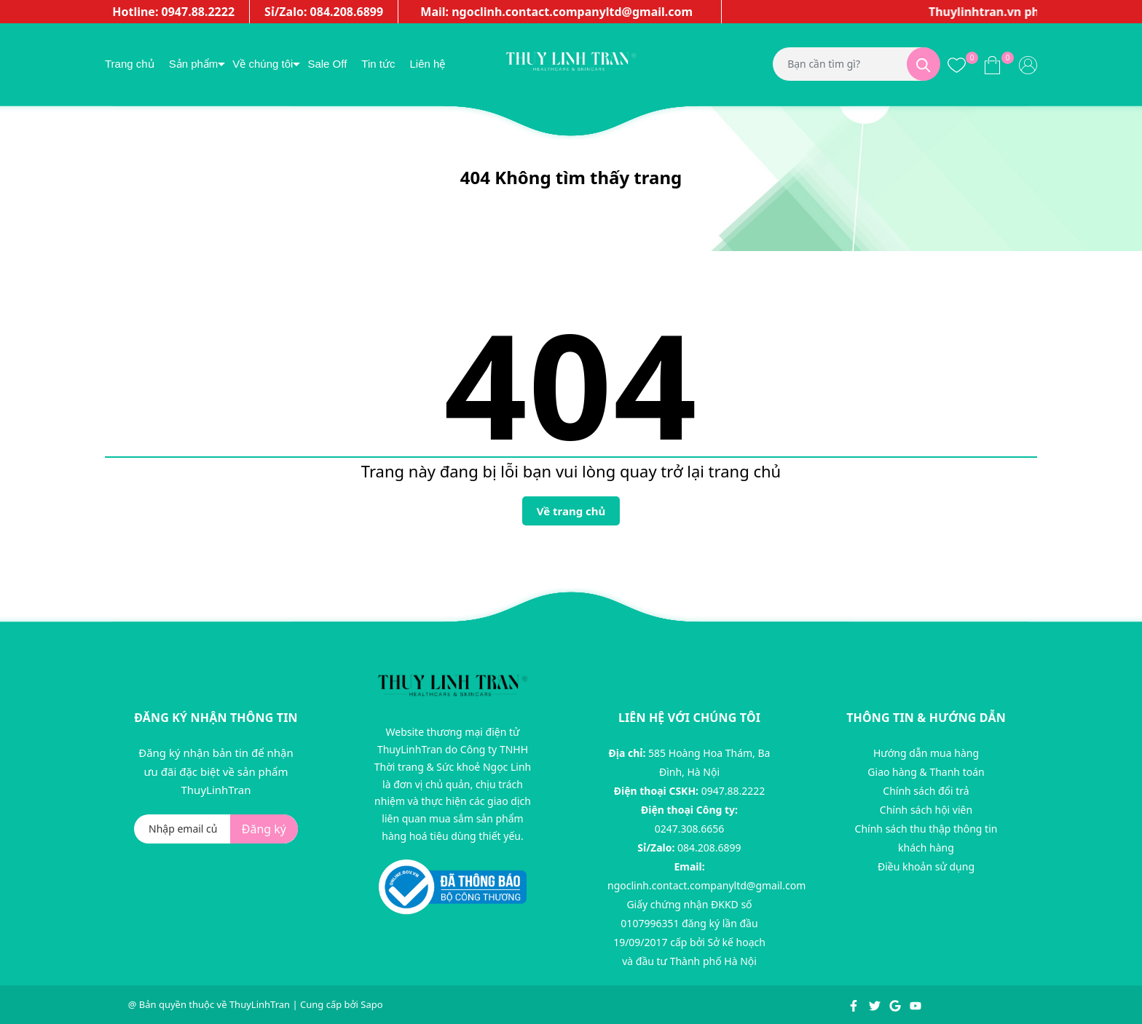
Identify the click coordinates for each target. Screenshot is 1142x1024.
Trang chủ (129, 63)
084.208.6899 (709, 847)
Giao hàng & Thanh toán (925, 772)
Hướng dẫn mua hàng (926, 753)
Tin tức (378, 63)
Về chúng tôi (262, 63)
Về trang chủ (571, 511)
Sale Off (327, 63)
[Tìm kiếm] (923, 64)
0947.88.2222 (733, 791)
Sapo (371, 1004)
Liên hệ (427, 63)
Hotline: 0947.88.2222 (173, 12)
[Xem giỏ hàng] (992, 64)
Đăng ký (264, 829)
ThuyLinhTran (259, 1004)
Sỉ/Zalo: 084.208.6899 (323, 12)
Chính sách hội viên (926, 810)
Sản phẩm (193, 63)
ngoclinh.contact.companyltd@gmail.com (706, 885)
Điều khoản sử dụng (926, 866)
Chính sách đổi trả (926, 791)
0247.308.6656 (690, 829)
